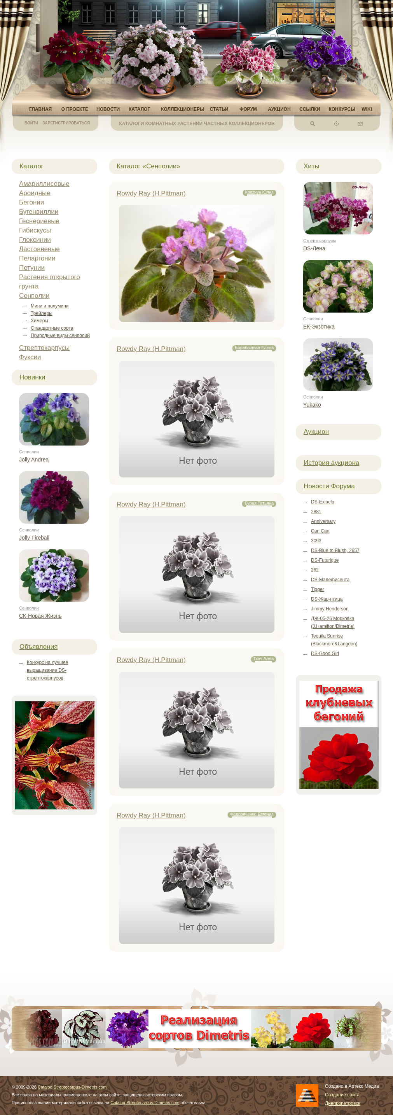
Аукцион (279, 109)
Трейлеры (41, 313)
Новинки (32, 377)
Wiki (367, 109)
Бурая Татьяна (259, 503)
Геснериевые (39, 221)
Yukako (312, 405)
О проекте (74, 109)
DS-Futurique (325, 560)
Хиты (312, 166)
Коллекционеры (182, 109)
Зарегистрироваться (66, 123)
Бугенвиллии (38, 211)
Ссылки (309, 109)
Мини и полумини (49, 306)
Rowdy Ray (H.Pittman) (151, 193)
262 (315, 570)
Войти (31, 123)
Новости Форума (329, 486)
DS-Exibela (322, 502)
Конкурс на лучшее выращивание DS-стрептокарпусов (47, 670)
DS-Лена (314, 248)
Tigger (317, 589)
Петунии (32, 267)
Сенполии (34, 295)
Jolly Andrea (34, 459)
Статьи (219, 109)
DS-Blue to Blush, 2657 (335, 550)
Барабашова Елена (254, 347)
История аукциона (331, 463)
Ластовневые (39, 249)
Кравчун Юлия (259, 192)
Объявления (38, 646)
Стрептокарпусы (44, 347)
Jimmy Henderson (330, 609)
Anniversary (323, 521)
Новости (108, 109)
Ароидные (35, 193)
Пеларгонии (37, 258)
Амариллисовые (44, 183)
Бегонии (31, 202)
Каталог (139, 109)
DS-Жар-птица (326, 599)
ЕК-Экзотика (319, 326)
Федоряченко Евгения (252, 814)
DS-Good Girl (325, 653)
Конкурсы (341, 109)
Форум (248, 109)
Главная (40, 109)
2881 (316, 511)
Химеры (39, 320)
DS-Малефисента (330, 579)
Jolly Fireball (34, 538)
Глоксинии (35, 239)
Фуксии (30, 357)
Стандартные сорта (52, 328)
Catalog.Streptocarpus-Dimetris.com (72, 1087)
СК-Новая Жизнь (40, 616)
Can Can (320, 531)
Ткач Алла (263, 658)
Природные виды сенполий (60, 335)
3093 (316, 541)
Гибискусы (35, 230)
